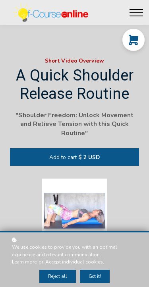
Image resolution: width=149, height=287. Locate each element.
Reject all (57, 276)
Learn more (24, 262)
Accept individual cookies (74, 262)
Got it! (95, 276)
